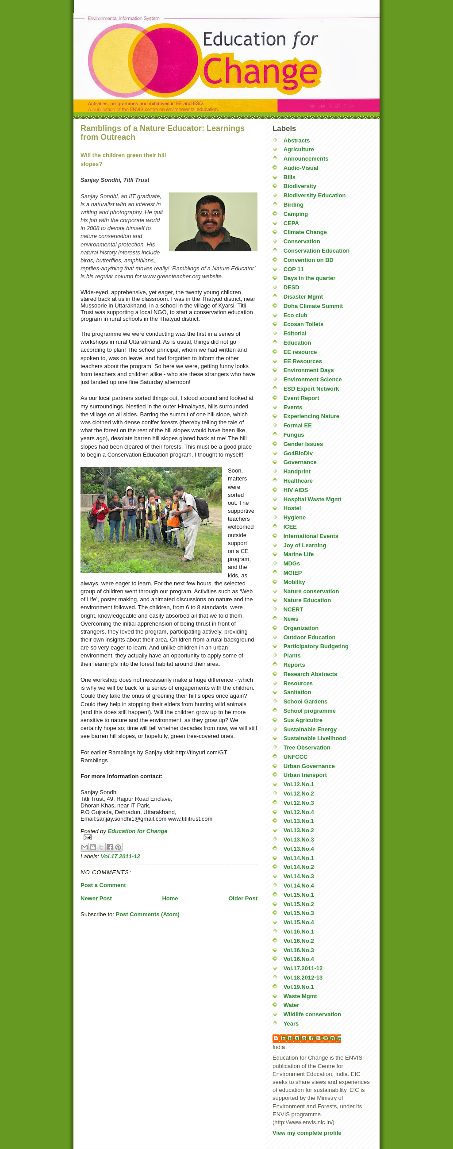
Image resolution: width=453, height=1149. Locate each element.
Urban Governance (309, 766)
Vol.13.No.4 (299, 848)
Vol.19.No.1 (299, 987)
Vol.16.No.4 (299, 959)
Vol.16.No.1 (299, 931)
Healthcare (298, 480)
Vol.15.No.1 (299, 895)
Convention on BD (309, 260)
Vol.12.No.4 (299, 812)
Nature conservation (311, 591)
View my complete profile (307, 1133)
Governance (300, 462)
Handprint (297, 471)
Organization (301, 628)
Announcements (306, 158)
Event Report (301, 398)
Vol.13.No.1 (299, 821)
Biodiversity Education (315, 195)
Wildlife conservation (313, 1014)
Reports (294, 664)
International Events (311, 536)
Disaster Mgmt (303, 296)
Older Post (242, 898)
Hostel (292, 508)
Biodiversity (300, 186)
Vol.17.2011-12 (120, 856)
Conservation (302, 241)
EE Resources (303, 361)
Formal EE (298, 425)
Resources (298, 683)
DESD (291, 287)
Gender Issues (303, 444)
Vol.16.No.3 (299, 950)
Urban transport (305, 775)
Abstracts (297, 140)
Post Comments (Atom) (148, 914)
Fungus (294, 434)
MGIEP (293, 572)
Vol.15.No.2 (299, 904)
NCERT (293, 609)
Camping (296, 214)
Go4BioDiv (298, 453)
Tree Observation (307, 747)
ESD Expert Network (311, 388)
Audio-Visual (301, 168)
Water (291, 1005)
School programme (310, 710)
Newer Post (96, 898)
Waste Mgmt (300, 996)
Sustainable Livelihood (315, 738)
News (291, 618)
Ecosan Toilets (304, 324)
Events (293, 407)
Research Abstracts (311, 674)
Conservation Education (317, 250)
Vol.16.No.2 (299, 941)
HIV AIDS (296, 490)
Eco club (295, 315)
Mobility (294, 582)
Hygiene (295, 517)
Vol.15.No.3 (299, 913)
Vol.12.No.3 (299, 802)
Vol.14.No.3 (299, 876)
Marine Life (299, 554)
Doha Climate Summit (313, 306)
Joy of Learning (305, 545)
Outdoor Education (310, 637)
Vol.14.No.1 (299, 858)
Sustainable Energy (310, 729)
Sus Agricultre (303, 720)
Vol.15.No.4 (299, 922)
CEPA (291, 223)
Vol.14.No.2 (299, 867)
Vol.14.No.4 (299, 885)
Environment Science (313, 379)
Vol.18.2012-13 (303, 977)
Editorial (295, 333)
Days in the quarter (310, 278)
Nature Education (307, 600)
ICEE (290, 526)
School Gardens (306, 701)
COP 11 (294, 269)
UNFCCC (296, 756)
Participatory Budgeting (316, 646)
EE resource (300, 352)
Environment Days (309, 370)
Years (291, 1023)
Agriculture (299, 149)
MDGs (292, 563)
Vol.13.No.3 (299, 839)
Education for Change (311, 1038)
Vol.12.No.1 (299, 784)
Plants (292, 655)
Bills (290, 177)
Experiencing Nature (311, 416)
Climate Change (305, 232)
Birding (294, 204)
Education (297, 342)
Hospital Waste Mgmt (313, 499)
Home (170, 898)
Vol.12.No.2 (299, 793)
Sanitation (297, 692)
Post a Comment (103, 885)
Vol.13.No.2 (299, 830)
